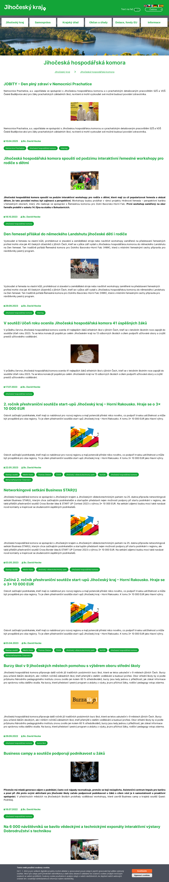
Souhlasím (142, 871)
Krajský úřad (71, 22)
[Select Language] (154, 9)
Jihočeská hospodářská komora (97, 72)
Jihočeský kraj (15, 22)
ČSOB (58, 475)
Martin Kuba (28, 475)
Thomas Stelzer (44, 475)
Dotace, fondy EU (126, 22)
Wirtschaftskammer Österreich (18, 480)
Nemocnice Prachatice (15, 148)
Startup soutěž (12, 475)
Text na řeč (127, 9)
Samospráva (43, 22)
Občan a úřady (98, 22)
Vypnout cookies (142, 875)
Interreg (64, 148)
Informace (154, 22)
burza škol (41, 743)
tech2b (102, 475)
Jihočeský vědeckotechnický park (80, 475)
